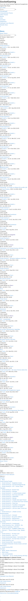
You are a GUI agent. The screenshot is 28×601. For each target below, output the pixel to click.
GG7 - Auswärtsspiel (5, 319)
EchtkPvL (4, 47)
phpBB (8, 589)
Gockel (4, 310)
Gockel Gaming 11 (4, 238)
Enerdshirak (5, 209)
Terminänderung (4, 359)
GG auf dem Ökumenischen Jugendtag (10, 329)
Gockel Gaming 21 (4, 106)
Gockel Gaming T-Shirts (6, 430)
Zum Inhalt (2, 7)
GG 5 (1, 349)
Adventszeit (3, 309)
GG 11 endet (3, 228)
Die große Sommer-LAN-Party (7, 339)
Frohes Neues (3, 299)
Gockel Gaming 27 (4, 45)
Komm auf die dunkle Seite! (7, 440)
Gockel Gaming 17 (4, 147)
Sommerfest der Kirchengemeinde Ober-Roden (12, 410)
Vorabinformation (4, 167)
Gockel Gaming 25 (4, 65)
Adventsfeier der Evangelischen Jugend (10, 390)
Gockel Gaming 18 (4, 136)
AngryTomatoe (5, 189)
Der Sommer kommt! (5, 278)
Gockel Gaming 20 (4, 116)
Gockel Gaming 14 (4, 197)
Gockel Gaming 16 (4, 157)
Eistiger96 (12, 234)
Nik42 (11, 437)
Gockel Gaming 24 (4, 76)
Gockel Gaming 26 (4, 55)
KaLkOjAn (12, 407)
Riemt (11, 285)
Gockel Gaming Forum (5, 451)
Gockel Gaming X (4, 268)
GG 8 (1, 288)
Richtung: (17, 466)
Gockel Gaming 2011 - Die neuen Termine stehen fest (13, 369)
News (2, 31)
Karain (11, 244)
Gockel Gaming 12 (4, 217)
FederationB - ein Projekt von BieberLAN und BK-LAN (13, 187)
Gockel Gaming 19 (4, 126)
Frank (3, 229)
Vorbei (1, 420)
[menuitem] (6, 13)
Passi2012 (12, 376)
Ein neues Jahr (4, 380)
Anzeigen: (6, 464)
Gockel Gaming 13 (4, 207)
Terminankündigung (5, 400)
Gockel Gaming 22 (4, 96)
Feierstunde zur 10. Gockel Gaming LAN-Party (11, 248)
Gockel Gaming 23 (4, 86)
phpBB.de (17, 591)
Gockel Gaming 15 (4, 177)
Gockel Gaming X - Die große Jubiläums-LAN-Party (13, 258)
